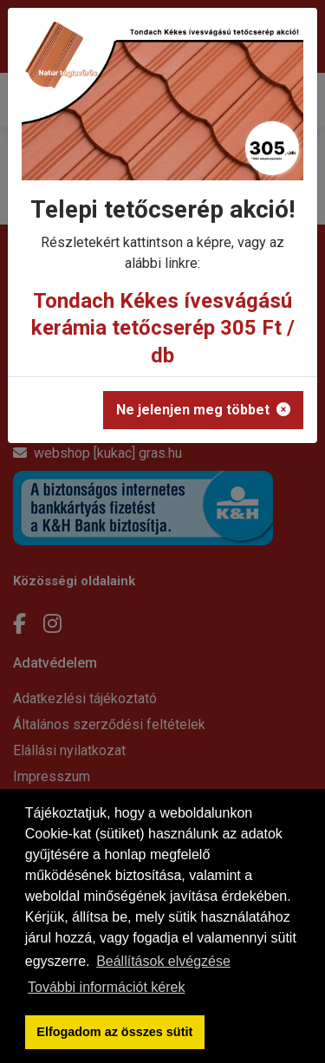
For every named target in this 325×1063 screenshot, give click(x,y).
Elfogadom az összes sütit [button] (114, 1032)
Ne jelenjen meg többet (203, 409)
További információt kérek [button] (106, 987)
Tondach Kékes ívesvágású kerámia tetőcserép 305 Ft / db (163, 328)
